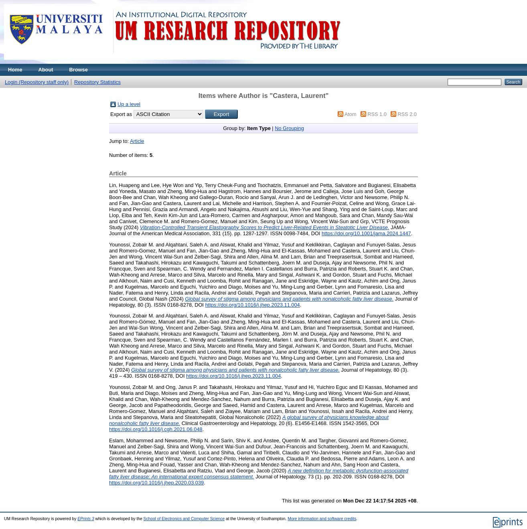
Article (137, 141)
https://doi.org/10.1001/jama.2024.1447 (366, 233)
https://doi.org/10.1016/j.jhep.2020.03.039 (156, 483)
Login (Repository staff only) (37, 82)
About (46, 70)
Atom (351, 114)
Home (15, 70)
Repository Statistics (97, 82)
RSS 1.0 (377, 114)
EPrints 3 (85, 519)
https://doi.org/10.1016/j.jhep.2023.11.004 (252, 305)
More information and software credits (322, 519)
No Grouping (289, 128)
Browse (78, 70)
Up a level (129, 104)
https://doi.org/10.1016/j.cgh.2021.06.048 (156, 429)
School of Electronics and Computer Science (184, 519)
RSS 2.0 (407, 114)
